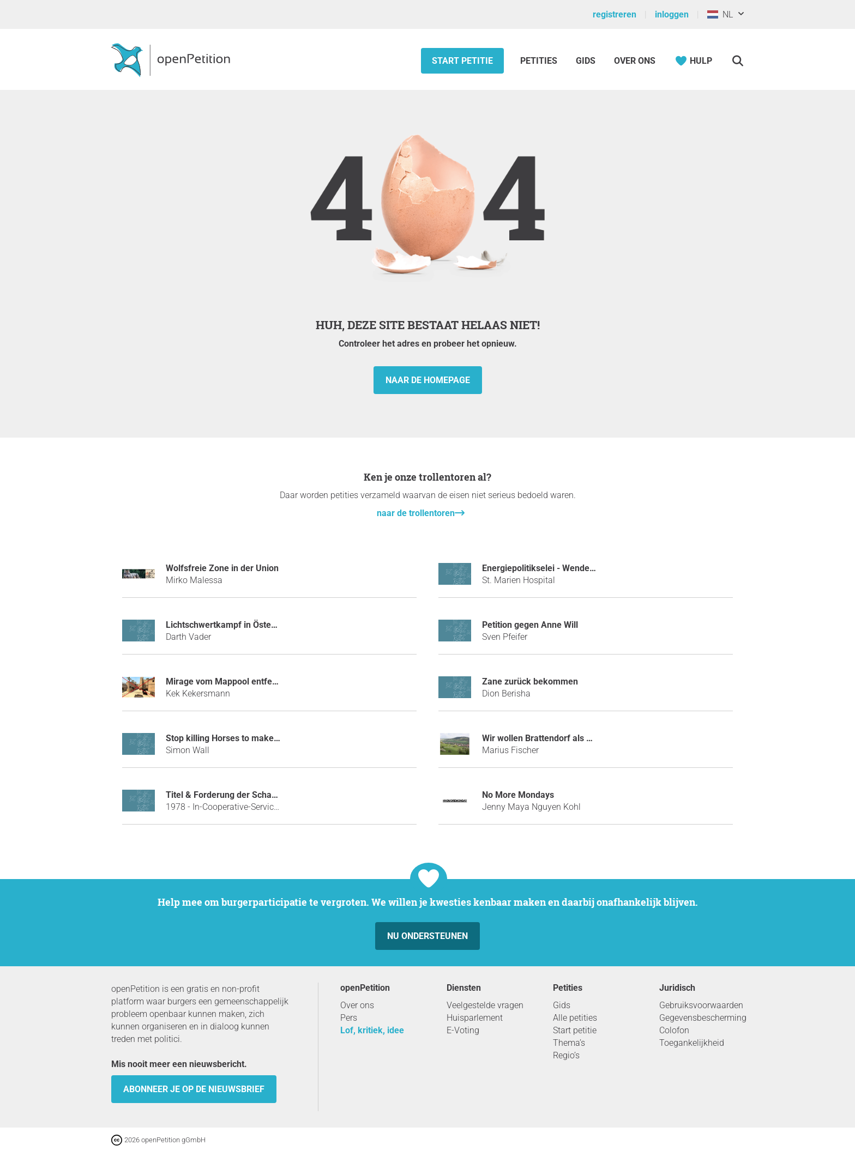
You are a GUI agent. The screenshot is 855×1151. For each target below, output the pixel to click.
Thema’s (569, 1043)
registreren (614, 14)
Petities (539, 61)
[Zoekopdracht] (737, 60)
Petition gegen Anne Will (530, 625)
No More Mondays (518, 795)
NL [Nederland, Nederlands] (720, 14)
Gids (585, 61)
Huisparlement (475, 1018)
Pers (348, 1018)
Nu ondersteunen (427, 936)
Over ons (634, 61)
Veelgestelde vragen (485, 1005)
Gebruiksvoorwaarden (701, 1005)
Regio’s (566, 1055)
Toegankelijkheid (691, 1043)
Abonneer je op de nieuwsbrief (193, 1089)
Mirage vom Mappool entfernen (228, 681)
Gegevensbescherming (702, 1018)
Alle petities (575, 1018)
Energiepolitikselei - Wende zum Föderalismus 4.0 (580, 568)
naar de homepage (428, 380)
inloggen (672, 14)
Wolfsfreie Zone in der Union (222, 568)
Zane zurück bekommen (530, 681)
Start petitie (462, 61)
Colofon (674, 1030)
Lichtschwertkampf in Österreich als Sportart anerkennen (279, 625)
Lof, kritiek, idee (372, 1030)
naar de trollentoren (416, 513)
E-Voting (463, 1030)
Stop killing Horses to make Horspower (242, 738)
